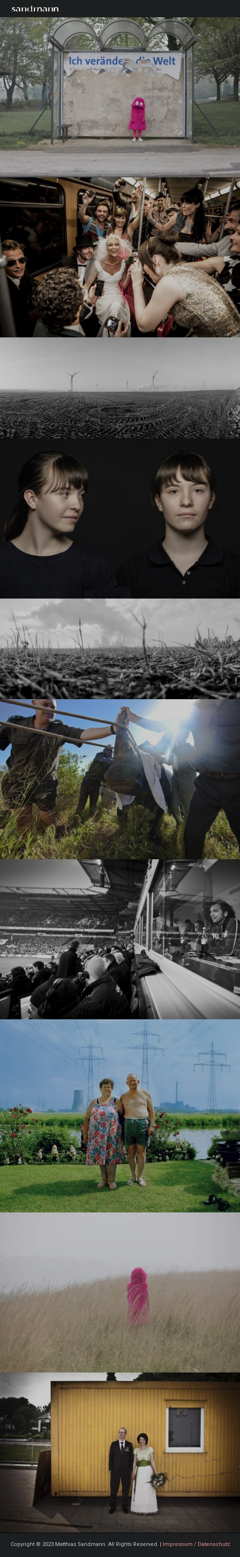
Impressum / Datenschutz (196, 1544)
